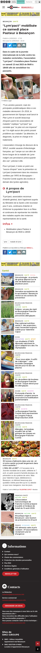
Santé (15, 21)
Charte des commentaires (13, 557)
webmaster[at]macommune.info (13, 623)
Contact (7, 551)
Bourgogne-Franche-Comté (24, 304)
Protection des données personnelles (18, 560)
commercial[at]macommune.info (14, 600)
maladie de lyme (15, 242)
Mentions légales (10, 566)
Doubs (17, 391)
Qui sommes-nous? (11, 554)
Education (19, 339)
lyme (5, 242)
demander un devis (14, 606)
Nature (18, 307)
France (18, 525)
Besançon (7, 21)
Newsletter (10, 574)
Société (30, 391)
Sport (33, 339)
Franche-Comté (21, 495)
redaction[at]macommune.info (13, 594)
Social (32, 275)
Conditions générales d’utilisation (16, 569)
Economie (26, 525)
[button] (36, 2)
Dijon (17, 337)
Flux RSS (7, 563)
